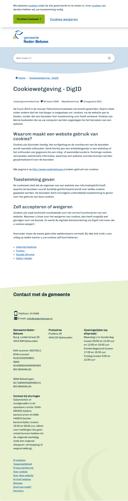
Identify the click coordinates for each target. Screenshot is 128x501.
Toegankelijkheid (22, 464)
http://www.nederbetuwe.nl (48, 169)
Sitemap (17, 483)
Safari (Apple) (24, 258)
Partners (18, 491)
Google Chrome (25, 254)
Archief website (22, 479)
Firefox (20, 251)
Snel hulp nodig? (22, 487)
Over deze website (23, 475)
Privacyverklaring (23, 468)
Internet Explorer (26, 247)
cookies (33, 5)
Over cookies (20, 472)
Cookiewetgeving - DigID (44, 78)
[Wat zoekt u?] (32, 58)
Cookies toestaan (28, 19)
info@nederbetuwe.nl (39, 318)
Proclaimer (19, 460)
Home (22, 78)
